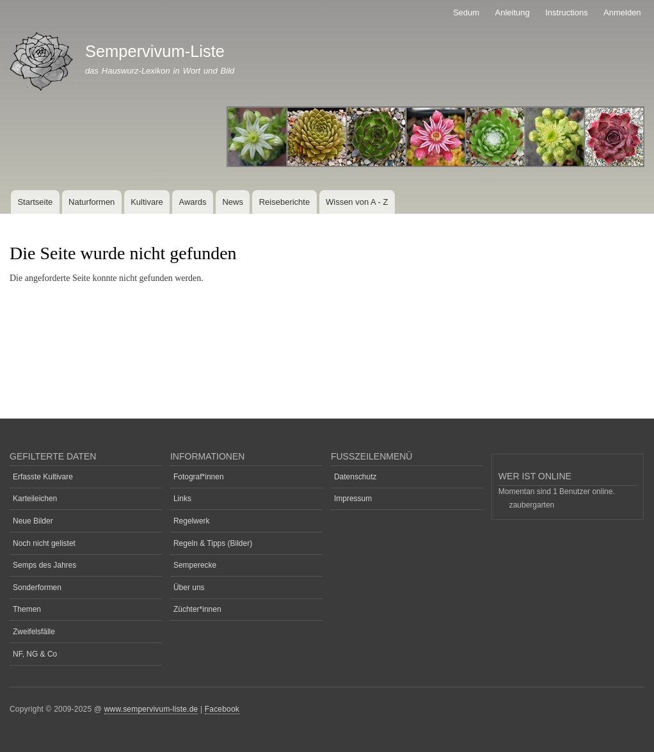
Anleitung (512, 12)
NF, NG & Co (35, 654)
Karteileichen (35, 498)
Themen (27, 609)
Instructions (566, 12)
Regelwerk (191, 520)
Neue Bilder (33, 520)
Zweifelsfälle (34, 631)
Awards (192, 202)
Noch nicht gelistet (44, 543)
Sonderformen (37, 587)
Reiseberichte (284, 202)
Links (182, 498)
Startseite (34, 202)
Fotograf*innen (198, 476)
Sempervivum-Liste (155, 51)
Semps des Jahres (44, 565)
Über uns (189, 587)
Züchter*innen (197, 609)
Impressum (353, 498)
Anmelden (622, 12)
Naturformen (91, 202)
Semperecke (194, 565)
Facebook (222, 709)
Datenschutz (355, 476)
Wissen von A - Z (357, 202)
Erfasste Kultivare (43, 476)
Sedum (466, 12)
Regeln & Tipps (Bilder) (212, 543)
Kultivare (147, 202)
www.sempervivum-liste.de (151, 709)
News (232, 202)
